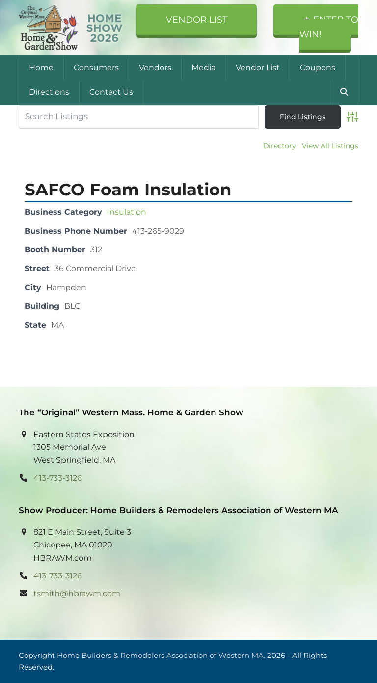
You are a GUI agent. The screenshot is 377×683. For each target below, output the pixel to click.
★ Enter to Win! (328, 27)
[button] (344, 92)
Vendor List (196, 19)
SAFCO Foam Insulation (128, 189)
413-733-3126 (57, 478)
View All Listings (330, 145)
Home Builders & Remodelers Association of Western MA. (161, 655)
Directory (279, 145)
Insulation (126, 212)
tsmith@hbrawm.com (76, 593)
